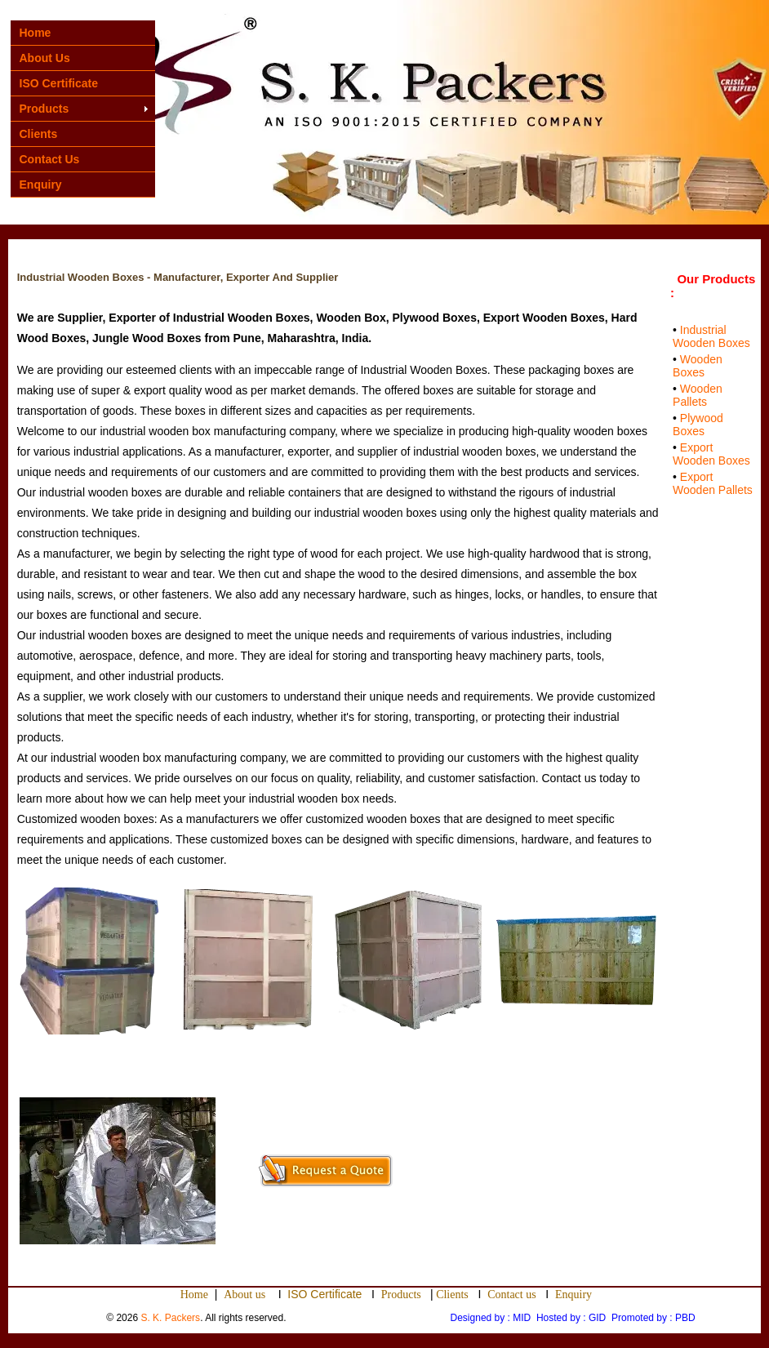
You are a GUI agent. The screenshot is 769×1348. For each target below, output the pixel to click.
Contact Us (50, 159)
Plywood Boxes (698, 425)
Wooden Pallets (697, 395)
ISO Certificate (59, 83)
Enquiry (41, 184)
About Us (45, 58)
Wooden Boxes (697, 366)
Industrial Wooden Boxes (711, 336)
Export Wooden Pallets (713, 483)
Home (35, 32)
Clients (39, 133)
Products (44, 108)
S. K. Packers (170, 1318)
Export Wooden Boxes (711, 454)
